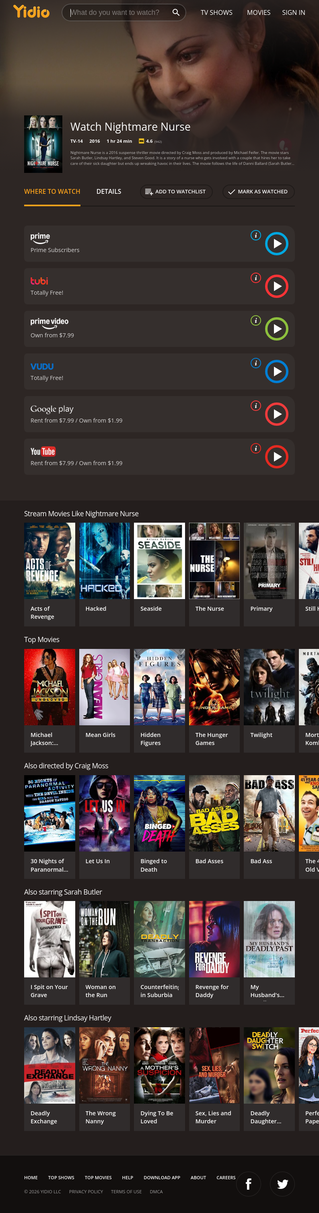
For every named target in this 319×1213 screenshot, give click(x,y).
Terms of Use (126, 1191)
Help (128, 1177)
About (198, 1177)
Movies (259, 12)
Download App (162, 1177)
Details (109, 191)
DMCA (156, 1191)
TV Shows (217, 12)
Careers (225, 1177)
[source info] (254, 235)
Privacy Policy (86, 1191)
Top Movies (98, 1177)
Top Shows (61, 1177)
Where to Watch (52, 191)
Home (31, 1177)
